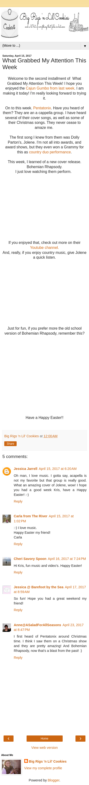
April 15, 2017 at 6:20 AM (58, 469)
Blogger (53, 780)
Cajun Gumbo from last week (50, 88)
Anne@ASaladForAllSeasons (37, 625)
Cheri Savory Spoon (30, 559)
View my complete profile (43, 768)
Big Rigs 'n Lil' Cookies (48, 761)
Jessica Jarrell (25, 469)
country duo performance (50, 152)
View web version (44, 748)
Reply (18, 501)
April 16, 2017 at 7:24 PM (67, 559)
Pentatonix (42, 108)
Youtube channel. (44, 248)
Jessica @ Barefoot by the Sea (38, 587)
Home (44, 738)
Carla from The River (30, 516)
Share (10, 443)
